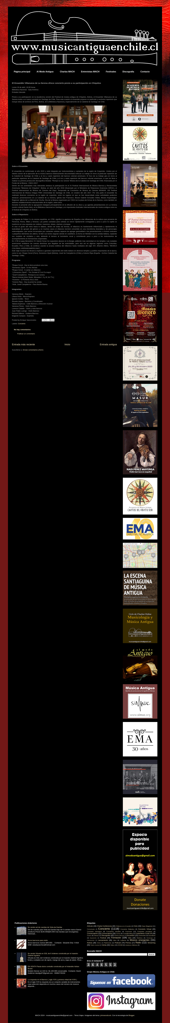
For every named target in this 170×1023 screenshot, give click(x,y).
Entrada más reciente (23, 344)
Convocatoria (107, 933)
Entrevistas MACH (90, 72)
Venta (104, 945)
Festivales (111, 72)
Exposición (93, 938)
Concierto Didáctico (127, 929)
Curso (89, 935)
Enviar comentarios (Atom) (33, 350)
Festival (103, 938)
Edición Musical (119, 935)
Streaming (151, 943)
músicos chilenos (131, 945)
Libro (114, 940)
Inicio (67, 344)
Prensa (128, 943)
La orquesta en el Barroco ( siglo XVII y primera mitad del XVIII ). (52, 980)
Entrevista (142, 935)
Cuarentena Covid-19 (143, 933)
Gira (129, 938)
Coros (118, 933)
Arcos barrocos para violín (38, 940)
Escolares (152, 935)
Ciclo (135, 926)
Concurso (128, 931)
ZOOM (120, 945)
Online (99, 943)
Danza (96, 935)
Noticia (89, 943)
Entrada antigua (108, 344)
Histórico (140, 938)
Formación (116, 938)
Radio (138, 942)
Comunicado (91, 929)
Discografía (128, 72)
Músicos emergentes (139, 940)
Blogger (131, 1015)
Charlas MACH (67, 72)
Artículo (90, 926)
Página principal (22, 72)
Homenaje (149, 938)
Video (112, 945)
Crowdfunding (128, 933)
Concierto (22, 324)
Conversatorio (92, 933)
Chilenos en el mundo (123, 926)
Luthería (123, 940)
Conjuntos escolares (144, 931)
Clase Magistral (146, 926)
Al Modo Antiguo (45, 72)
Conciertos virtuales (113, 931)
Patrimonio (107, 943)
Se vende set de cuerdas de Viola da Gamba (45, 927)
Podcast (118, 943)
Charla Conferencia (104, 926)
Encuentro (131, 935)
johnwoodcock (105, 1015)
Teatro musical (95, 945)
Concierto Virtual (144, 929)
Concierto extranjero (94, 931)
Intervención (91, 940)
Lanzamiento (103, 940)
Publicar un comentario (26, 334)
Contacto (145, 72)
